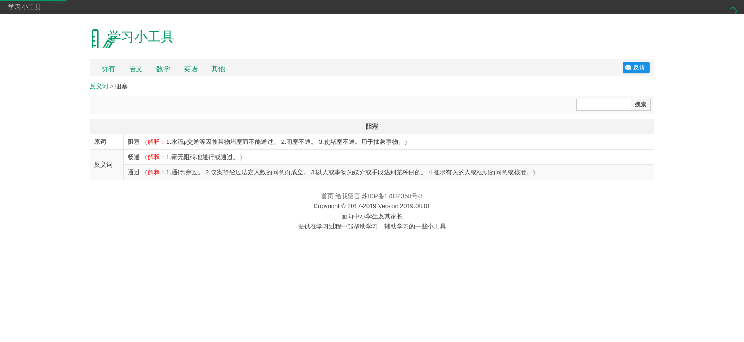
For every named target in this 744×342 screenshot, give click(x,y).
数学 (163, 69)
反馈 (639, 67)
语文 (136, 69)
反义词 (99, 86)
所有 (108, 69)
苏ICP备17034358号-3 (392, 196)
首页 (327, 196)
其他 (218, 69)
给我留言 (347, 196)
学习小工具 (24, 6)
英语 (191, 69)
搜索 (640, 104)
